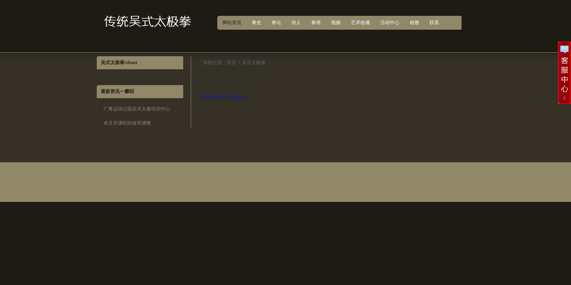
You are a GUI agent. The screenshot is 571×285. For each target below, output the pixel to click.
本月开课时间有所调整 (127, 123)
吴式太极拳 (254, 62)
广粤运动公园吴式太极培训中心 (136, 109)
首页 (231, 62)
